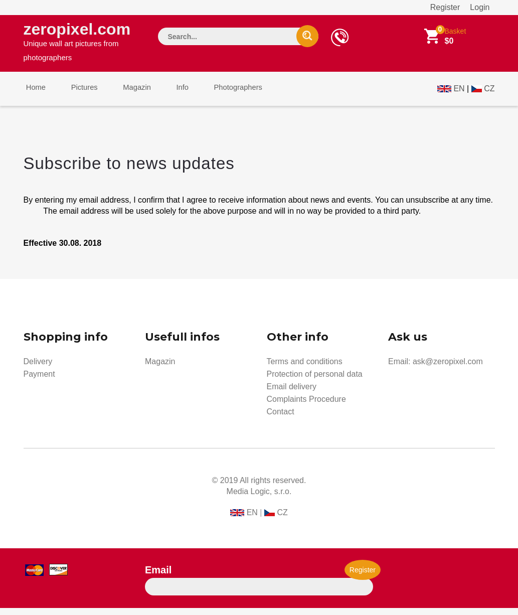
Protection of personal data (315, 381)
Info (165, 94)
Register (445, 7)
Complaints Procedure (306, 406)
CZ (489, 93)
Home (34, 94)
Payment (39, 381)
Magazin (125, 94)
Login (479, 7)
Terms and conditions (304, 368)
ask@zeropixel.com (448, 368)
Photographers (216, 94)
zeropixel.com (82, 43)
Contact (280, 418)
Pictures (77, 94)
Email (158, 576)
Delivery (38, 368)
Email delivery (292, 393)
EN (458, 93)
